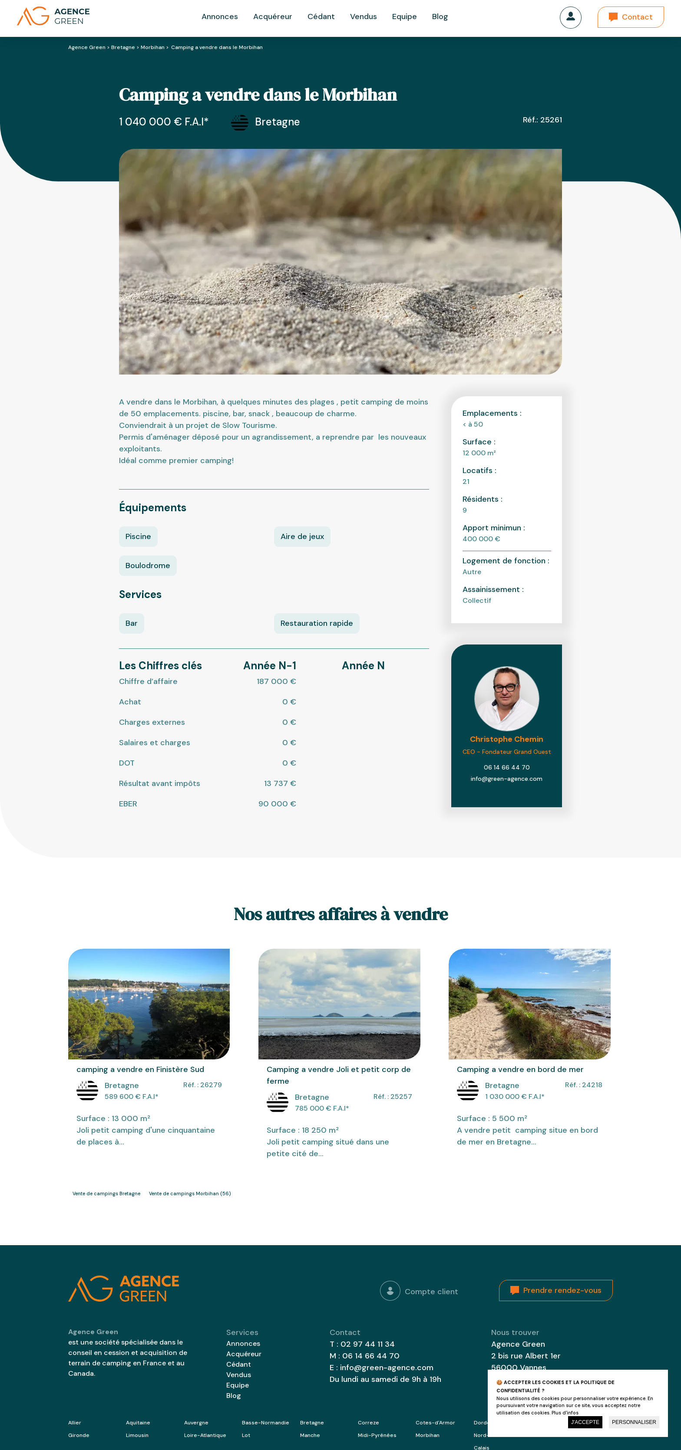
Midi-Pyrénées (377, 1435)
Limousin (137, 1435)
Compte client (419, 1291)
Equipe (404, 16)
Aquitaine (138, 1422)
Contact (637, 17)
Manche (310, 1435)
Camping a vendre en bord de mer (520, 1069)
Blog (440, 16)
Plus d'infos (565, 1413)
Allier (74, 1422)
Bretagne (123, 47)
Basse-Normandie (265, 1422)
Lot (246, 1435)
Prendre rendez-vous (562, 1290)
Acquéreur (272, 16)
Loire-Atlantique (205, 1435)
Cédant (321, 16)
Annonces (220, 16)
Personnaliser (634, 1422)
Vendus (363, 16)
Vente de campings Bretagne (106, 1193)
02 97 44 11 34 (367, 1344)
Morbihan (153, 47)
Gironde (78, 1435)
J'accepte (585, 1422)
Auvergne (196, 1422)
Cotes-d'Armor (435, 1422)
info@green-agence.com (506, 779)
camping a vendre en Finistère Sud (140, 1069)
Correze (368, 1422)
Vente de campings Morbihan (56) (190, 1193)
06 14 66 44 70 (507, 767)
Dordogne (487, 1422)
